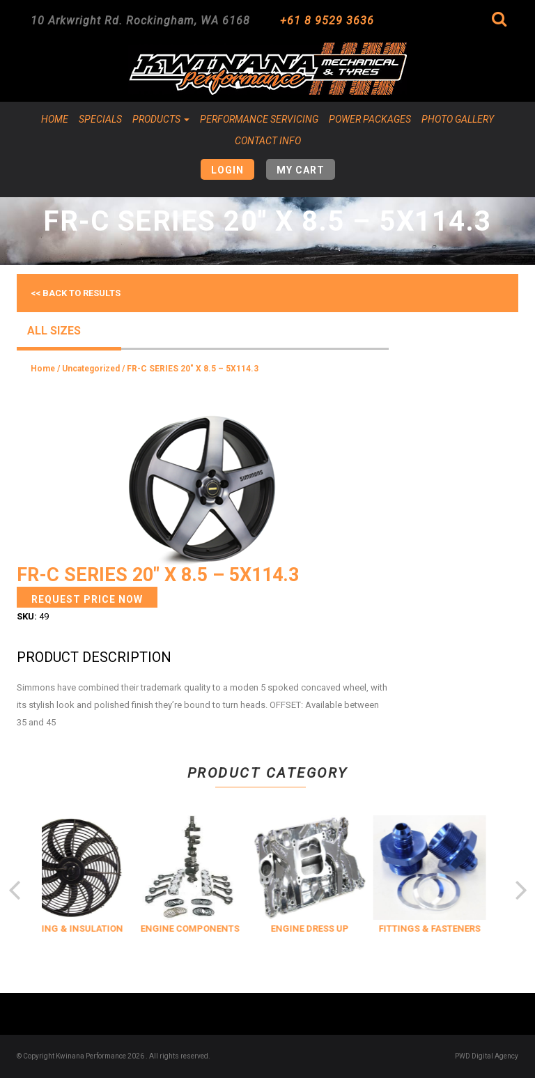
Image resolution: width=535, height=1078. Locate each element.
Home (54, 119)
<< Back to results (76, 293)
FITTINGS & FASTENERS (442, 928)
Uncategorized (91, 369)
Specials (100, 119)
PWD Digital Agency (486, 1056)
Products (160, 119)
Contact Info (268, 140)
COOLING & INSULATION (81, 928)
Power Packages (370, 119)
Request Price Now (87, 599)
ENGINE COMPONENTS (202, 928)
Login (227, 170)
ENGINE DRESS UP (322, 928)
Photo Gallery (457, 119)
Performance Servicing (259, 119)
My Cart (301, 170)
